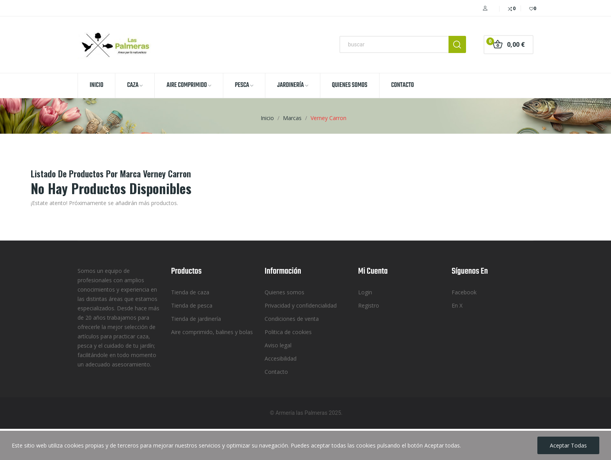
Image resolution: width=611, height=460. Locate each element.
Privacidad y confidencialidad (301, 305)
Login (365, 292)
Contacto (276, 371)
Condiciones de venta (292, 318)
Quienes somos (284, 292)
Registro (368, 305)
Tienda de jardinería (196, 318)
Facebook (464, 292)
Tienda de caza (190, 292)
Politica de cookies (288, 332)
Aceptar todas (568, 445)
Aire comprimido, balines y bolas (212, 332)
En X (457, 305)
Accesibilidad (281, 358)
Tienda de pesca (191, 305)
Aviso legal (278, 345)
